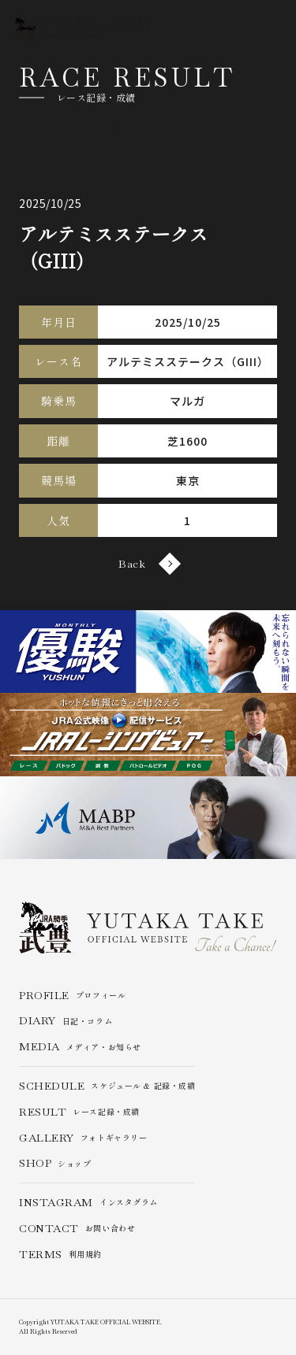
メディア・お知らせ (80, 1046)
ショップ (55, 1163)
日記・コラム (65, 1020)
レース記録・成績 (79, 1112)
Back (147, 564)
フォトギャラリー (83, 1138)
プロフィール (72, 995)
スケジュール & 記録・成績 (107, 1086)
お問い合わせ (77, 1228)
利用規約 (60, 1254)
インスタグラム (88, 1202)
